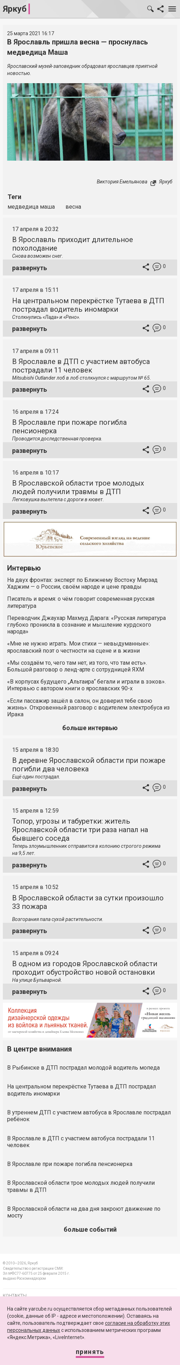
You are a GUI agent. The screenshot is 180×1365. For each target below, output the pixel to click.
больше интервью (90, 728)
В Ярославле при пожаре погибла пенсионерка (69, 1164)
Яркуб (15, 9)
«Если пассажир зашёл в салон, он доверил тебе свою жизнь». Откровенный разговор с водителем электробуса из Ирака (88, 707)
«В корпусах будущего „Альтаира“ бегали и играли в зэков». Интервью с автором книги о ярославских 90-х (86, 685)
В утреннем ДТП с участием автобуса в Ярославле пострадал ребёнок (89, 1116)
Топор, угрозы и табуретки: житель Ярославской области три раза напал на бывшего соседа (80, 829)
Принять (90, 1351)
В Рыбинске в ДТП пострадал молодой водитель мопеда (83, 1067)
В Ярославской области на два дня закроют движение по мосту (83, 1212)
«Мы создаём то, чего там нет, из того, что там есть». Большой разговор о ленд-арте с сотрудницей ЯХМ (77, 666)
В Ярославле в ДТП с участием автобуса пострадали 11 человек (81, 365)
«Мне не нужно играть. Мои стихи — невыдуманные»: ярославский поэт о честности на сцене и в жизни (78, 647)
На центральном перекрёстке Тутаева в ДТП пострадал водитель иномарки (88, 305)
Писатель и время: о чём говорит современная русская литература (80, 602)
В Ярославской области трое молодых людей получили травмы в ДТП (78, 487)
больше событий (90, 1229)
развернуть (29, 268)
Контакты (15, 1295)
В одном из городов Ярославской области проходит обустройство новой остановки (84, 967)
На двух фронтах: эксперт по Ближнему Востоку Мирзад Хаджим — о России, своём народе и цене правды (82, 583)
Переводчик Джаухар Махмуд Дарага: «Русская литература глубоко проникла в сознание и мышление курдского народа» (86, 625)
